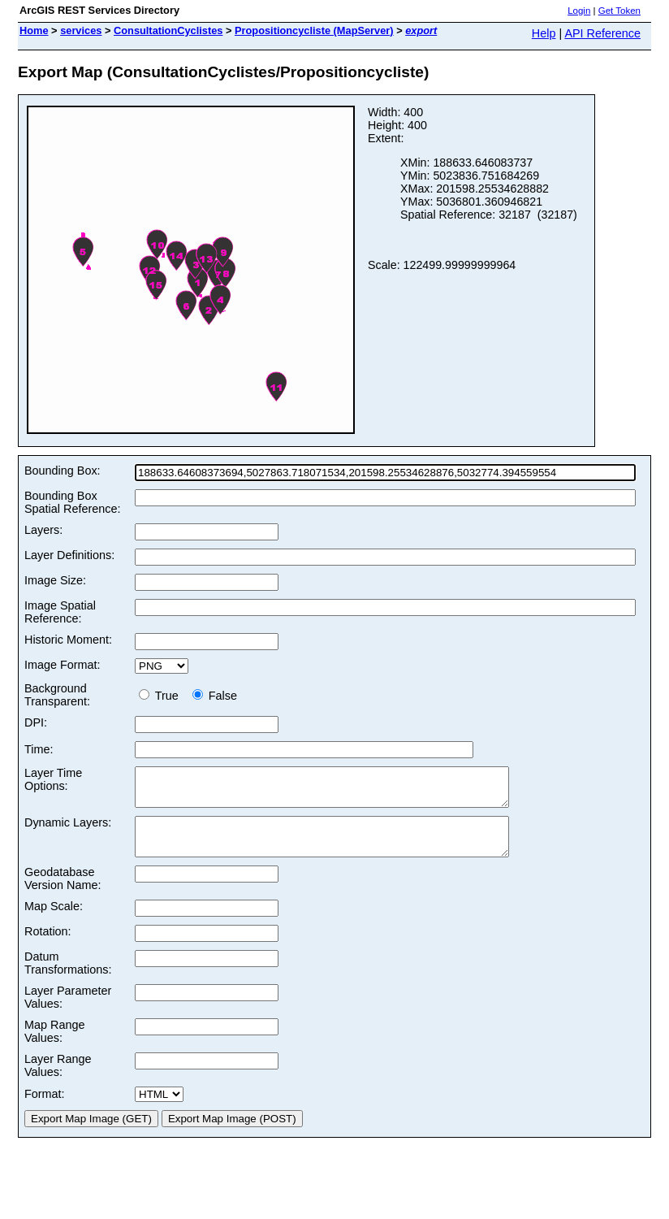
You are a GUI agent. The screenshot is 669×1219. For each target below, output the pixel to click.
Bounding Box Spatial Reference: (72, 502)
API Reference (602, 33)
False (214, 695)
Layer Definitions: (69, 555)
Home (34, 30)
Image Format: (62, 664)
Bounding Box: (62, 470)
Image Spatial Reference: (60, 612)
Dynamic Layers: (67, 829)
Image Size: (55, 580)
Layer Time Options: (53, 779)
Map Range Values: (54, 1046)
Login (579, 10)
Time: (38, 749)
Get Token (619, 10)
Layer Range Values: (57, 1080)
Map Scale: (53, 920)
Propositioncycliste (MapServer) (314, 30)
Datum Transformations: (67, 978)
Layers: (43, 529)
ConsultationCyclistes (168, 30)
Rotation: (47, 945)
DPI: (35, 722)
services (80, 30)
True (162, 695)
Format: (44, 1108)
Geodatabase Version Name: (62, 893)
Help (544, 33)
